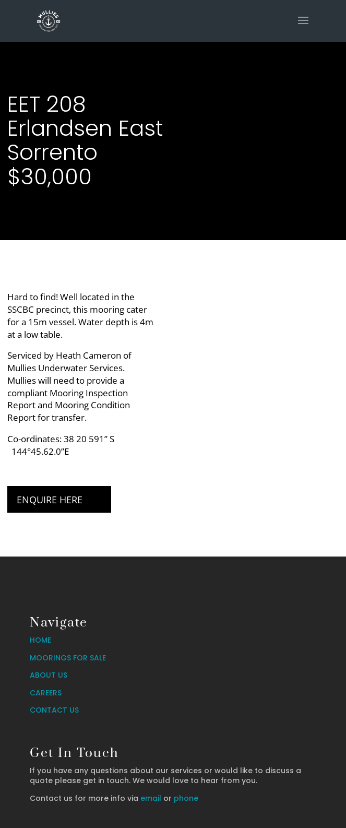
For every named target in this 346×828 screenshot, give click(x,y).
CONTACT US (54, 710)
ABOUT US (48, 675)
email (150, 798)
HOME (40, 640)
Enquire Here (49, 499)
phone (186, 798)
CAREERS (46, 693)
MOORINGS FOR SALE (68, 658)
